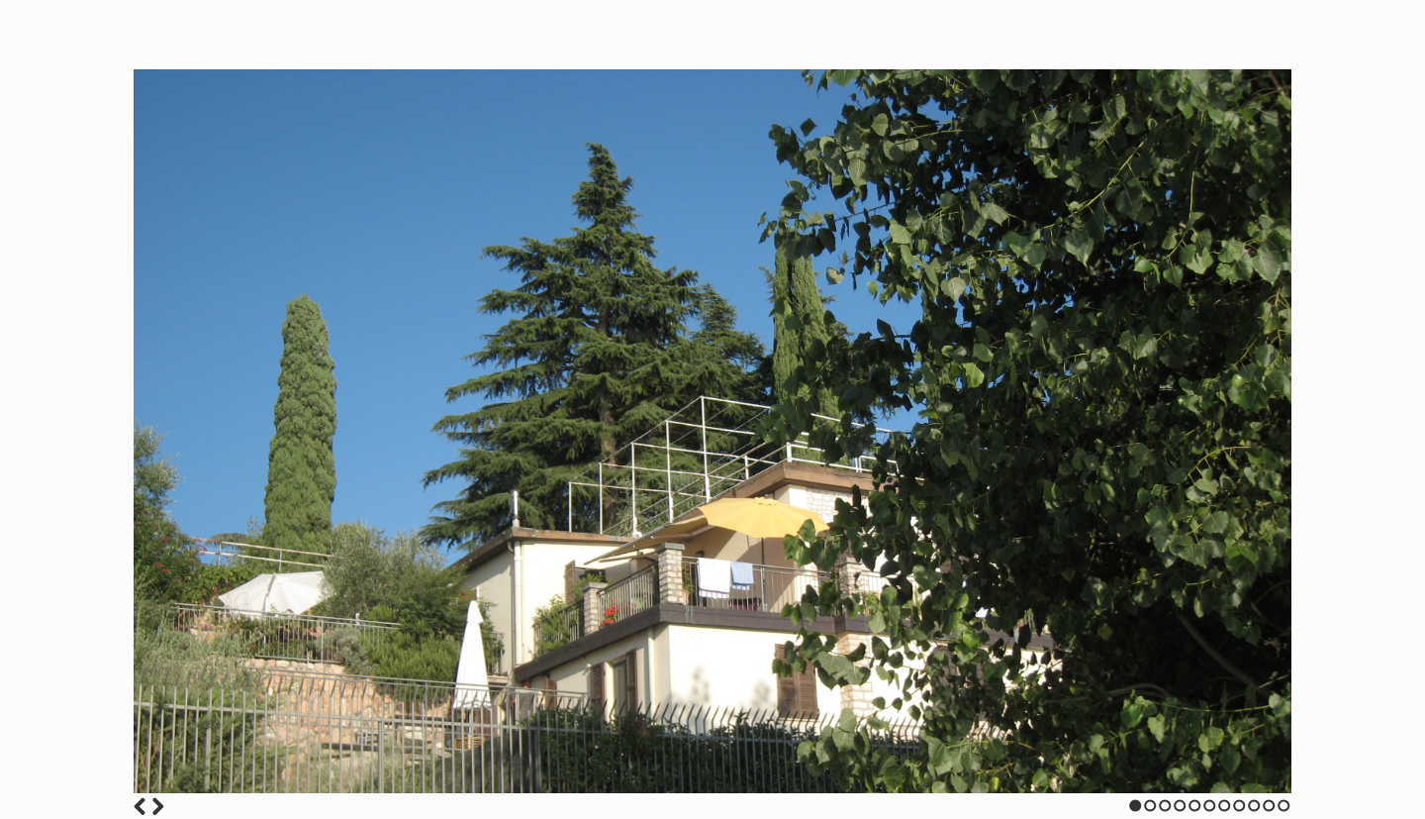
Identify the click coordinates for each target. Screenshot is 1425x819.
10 (1269, 805)
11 (1284, 805)
